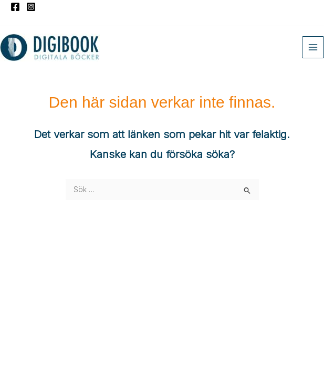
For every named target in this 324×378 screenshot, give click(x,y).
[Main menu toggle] (313, 47)
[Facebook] (15, 7)
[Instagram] (31, 7)
